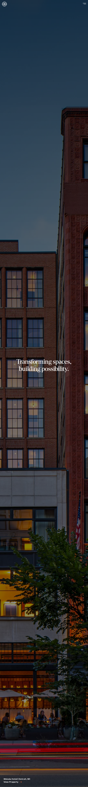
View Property (13, 781)
